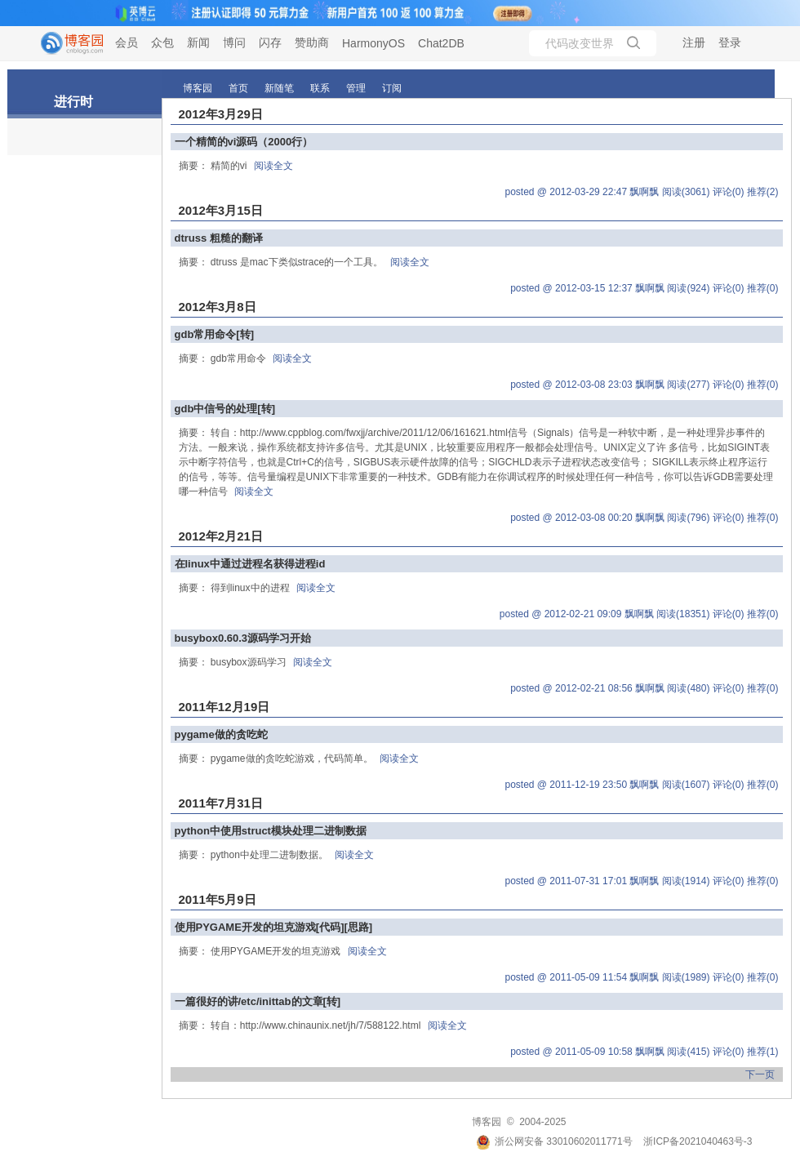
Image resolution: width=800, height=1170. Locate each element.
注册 (693, 42)
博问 (234, 42)
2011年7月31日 (221, 803)
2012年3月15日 (221, 210)
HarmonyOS (373, 43)
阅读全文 (273, 165)
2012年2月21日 (221, 536)
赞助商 (312, 42)
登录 (729, 42)
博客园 (197, 88)
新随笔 (279, 88)
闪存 (270, 42)
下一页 (760, 1074)
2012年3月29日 (221, 114)
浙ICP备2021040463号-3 (697, 1141)
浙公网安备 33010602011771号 (554, 1141)
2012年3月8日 (217, 307)
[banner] (65, 43)
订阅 (392, 88)
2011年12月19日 (224, 707)
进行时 (73, 102)
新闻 (198, 42)
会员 (126, 42)
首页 (238, 88)
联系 (320, 88)
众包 (162, 42)
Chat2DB (441, 43)
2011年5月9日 (217, 899)
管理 (356, 88)
